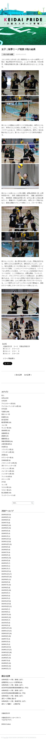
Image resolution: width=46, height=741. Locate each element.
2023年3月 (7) (5, 563)
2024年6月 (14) (6, 525)
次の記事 (27, 375)
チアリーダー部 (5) (7, 457)
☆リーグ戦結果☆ (9, 358)
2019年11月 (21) (6, 649)
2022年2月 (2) (5, 598)
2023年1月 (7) (5, 568)
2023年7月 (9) (5, 552)
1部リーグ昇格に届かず (8, 698)
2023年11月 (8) (6, 541)
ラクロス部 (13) (6, 487)
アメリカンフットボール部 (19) (11, 406)
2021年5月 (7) (5, 620)
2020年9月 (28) (6, 636)
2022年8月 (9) (5, 582)
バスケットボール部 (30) (9, 463)
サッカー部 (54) (6, 428)
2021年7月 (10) (6, 614)
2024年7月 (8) (5, 522)
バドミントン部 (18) (7, 468)
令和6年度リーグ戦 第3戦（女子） (12, 690)
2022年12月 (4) (6, 571)
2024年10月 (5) (6, 514)
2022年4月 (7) (5, 593)
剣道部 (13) (4, 417)
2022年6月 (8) (5, 587)
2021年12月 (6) (6, 601)
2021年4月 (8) (5, 622)
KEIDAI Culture (6, 724)
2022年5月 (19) (6, 590)
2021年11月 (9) (6, 604)
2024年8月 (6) (5, 520)
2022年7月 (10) (6, 585)
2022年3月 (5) (5, 595)
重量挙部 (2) (5, 438)
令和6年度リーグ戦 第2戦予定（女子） (14, 701)
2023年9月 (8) (5, 547)
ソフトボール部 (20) (7, 452)
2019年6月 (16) (6, 663)
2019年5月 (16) (6, 666)
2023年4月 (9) (5, 560)
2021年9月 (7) (5, 609)
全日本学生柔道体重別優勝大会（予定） (13, 693)
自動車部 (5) (5, 433)
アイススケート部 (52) (8, 403)
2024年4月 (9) (5, 531)
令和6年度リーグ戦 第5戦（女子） (12, 679)
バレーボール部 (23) (7, 471)
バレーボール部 (8, 54)
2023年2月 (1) (5, 566)
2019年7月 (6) (5, 660)
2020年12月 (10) (6, 628)
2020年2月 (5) (5, 641)
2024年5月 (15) (6, 528)
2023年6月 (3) (5, 555)
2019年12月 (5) (6, 647)
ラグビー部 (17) (6, 490)
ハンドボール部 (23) (7, 474)
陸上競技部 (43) (6, 493)
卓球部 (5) (4, 455)
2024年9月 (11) (6, 517)
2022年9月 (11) (6, 579)
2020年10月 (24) (6, 633)
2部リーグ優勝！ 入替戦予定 (10, 704)
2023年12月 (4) (6, 539)
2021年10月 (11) (6, 606)
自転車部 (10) (5, 430)
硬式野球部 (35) (6, 422)
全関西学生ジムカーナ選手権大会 (11, 682)
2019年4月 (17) (6, 668)
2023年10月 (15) (6, 544)
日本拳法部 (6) (5, 460)
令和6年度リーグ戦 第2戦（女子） (12, 696)
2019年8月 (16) (6, 658)
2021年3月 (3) (5, 625)
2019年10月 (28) (6, 652)
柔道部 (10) (4, 436)
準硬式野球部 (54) (7, 441)
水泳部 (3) (4, 447)
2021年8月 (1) (5, 612)
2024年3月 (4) (5, 533)
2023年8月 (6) (5, 549)
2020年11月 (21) (6, 631)
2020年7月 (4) (5, 639)
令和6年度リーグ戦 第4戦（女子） (12, 685)
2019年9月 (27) (6, 655)
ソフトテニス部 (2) (7, 449)
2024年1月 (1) (5, 536)
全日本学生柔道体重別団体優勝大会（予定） (15, 687)
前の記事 (19, 375)
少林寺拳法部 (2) (6, 444)
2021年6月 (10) (6, 617)
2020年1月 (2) (5, 644)
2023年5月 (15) (6, 558)
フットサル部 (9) (6, 476)
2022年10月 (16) (6, 576)
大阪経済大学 (5, 713)
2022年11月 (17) (6, 574)
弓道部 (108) (5, 411)
